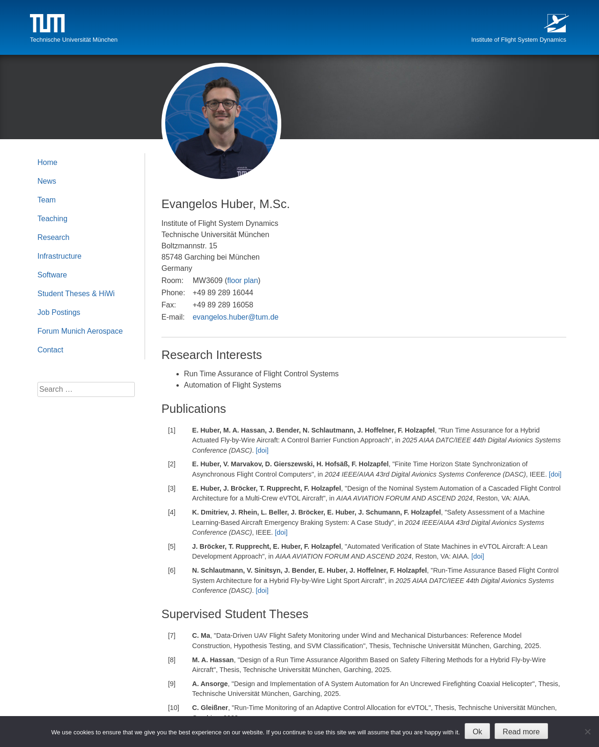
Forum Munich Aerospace (80, 331)
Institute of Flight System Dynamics (518, 39)
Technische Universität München (73, 39)
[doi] (262, 450)
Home (47, 162)
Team (46, 200)
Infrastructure (59, 256)
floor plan (242, 280)
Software (52, 275)
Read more (521, 732)
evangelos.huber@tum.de (235, 317)
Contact (50, 350)
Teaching (52, 219)
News (46, 181)
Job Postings (58, 312)
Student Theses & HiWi (76, 294)
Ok (477, 732)
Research (53, 237)
